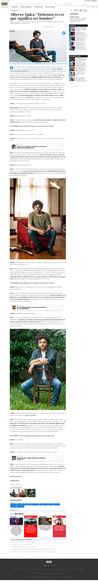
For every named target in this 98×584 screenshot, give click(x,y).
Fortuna (34, 569)
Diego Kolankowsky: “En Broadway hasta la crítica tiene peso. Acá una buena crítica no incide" (33, 549)
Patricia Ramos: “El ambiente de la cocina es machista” (24, 546)
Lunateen (76, 569)
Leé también (20, 144)
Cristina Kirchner (50, 7)
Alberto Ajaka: (56, 504)
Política (11, 4)
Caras (22, 569)
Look (64, 569)
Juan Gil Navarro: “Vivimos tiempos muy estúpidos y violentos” (31, 458)
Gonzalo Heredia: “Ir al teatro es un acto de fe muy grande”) (36, 126)
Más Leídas (72, 25)
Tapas (57, 4)
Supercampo (58, 569)
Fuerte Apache (35, 504)
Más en (17, 514)
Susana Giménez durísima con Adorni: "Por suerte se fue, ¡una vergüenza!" (31, 308)
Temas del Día (5, 7)
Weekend (46, 569)
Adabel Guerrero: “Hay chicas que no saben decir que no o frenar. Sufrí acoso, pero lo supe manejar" (35, 551)
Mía (71, 569)
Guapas (19, 504)
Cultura (33, 4)
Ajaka (41, 504)
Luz (68, 569)
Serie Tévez (13, 506)
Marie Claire (28, 569)
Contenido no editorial (78, 4)
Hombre (40, 569)
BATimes (82, 569)
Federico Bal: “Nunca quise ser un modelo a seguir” (23, 541)
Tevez (30, 504)
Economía (22, 4)
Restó (53, 4)
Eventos (49, 4)
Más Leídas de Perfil (75, 56)
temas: (11, 502)
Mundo (28, 4)
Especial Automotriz (65, 4)
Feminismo (25, 504)
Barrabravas (13, 504)
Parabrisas (51, 569)
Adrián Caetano (20, 506)
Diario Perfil (17, 569)
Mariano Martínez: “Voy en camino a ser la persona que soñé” (36, 283)
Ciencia (38, 4)
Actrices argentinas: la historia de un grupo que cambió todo (36, 435)
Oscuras (45, 504)
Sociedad (17, 4)
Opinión (43, 4)
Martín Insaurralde (26, 7)
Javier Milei (15, 7)
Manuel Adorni (38, 7)
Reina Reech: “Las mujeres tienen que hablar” (22, 544)
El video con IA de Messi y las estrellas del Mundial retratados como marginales (31, 147)
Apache (50, 504)
